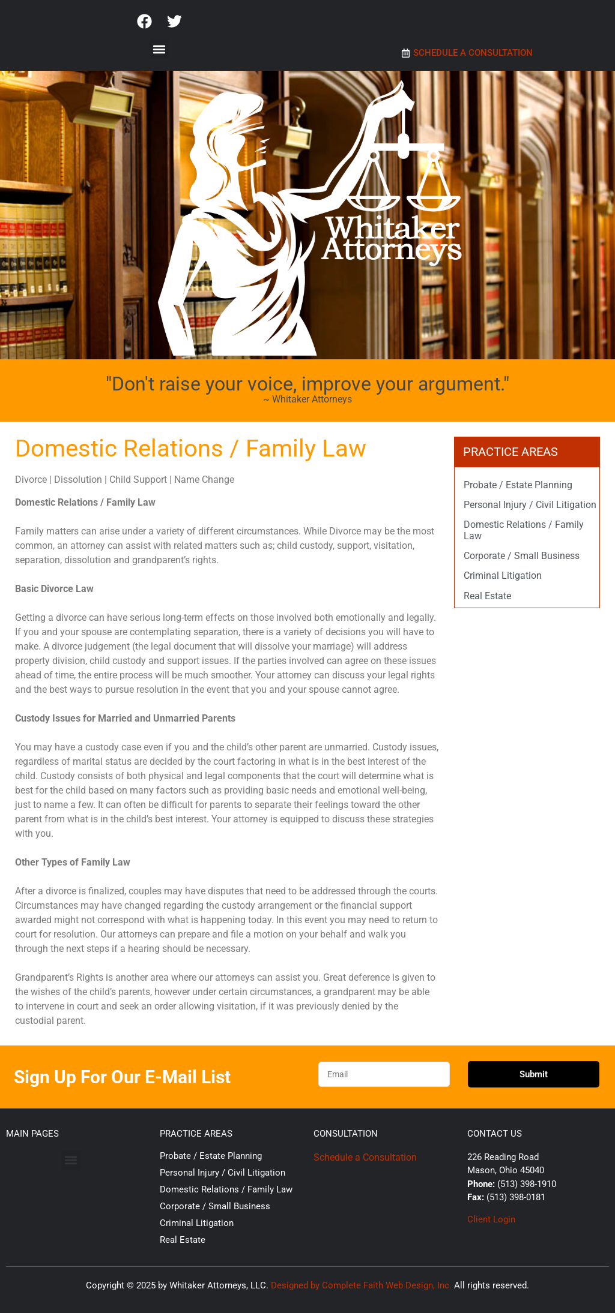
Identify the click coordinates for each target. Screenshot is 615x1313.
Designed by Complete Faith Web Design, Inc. (361, 1285)
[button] (159, 49)
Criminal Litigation (503, 575)
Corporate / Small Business (522, 555)
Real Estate (487, 596)
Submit (534, 1074)
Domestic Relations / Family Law (226, 1189)
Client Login (491, 1219)
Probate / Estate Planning (518, 485)
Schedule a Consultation (365, 1157)
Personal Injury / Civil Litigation (530, 504)
